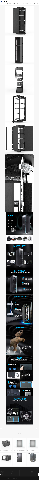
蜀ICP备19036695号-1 (10, 478)
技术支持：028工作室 (15, 478)
